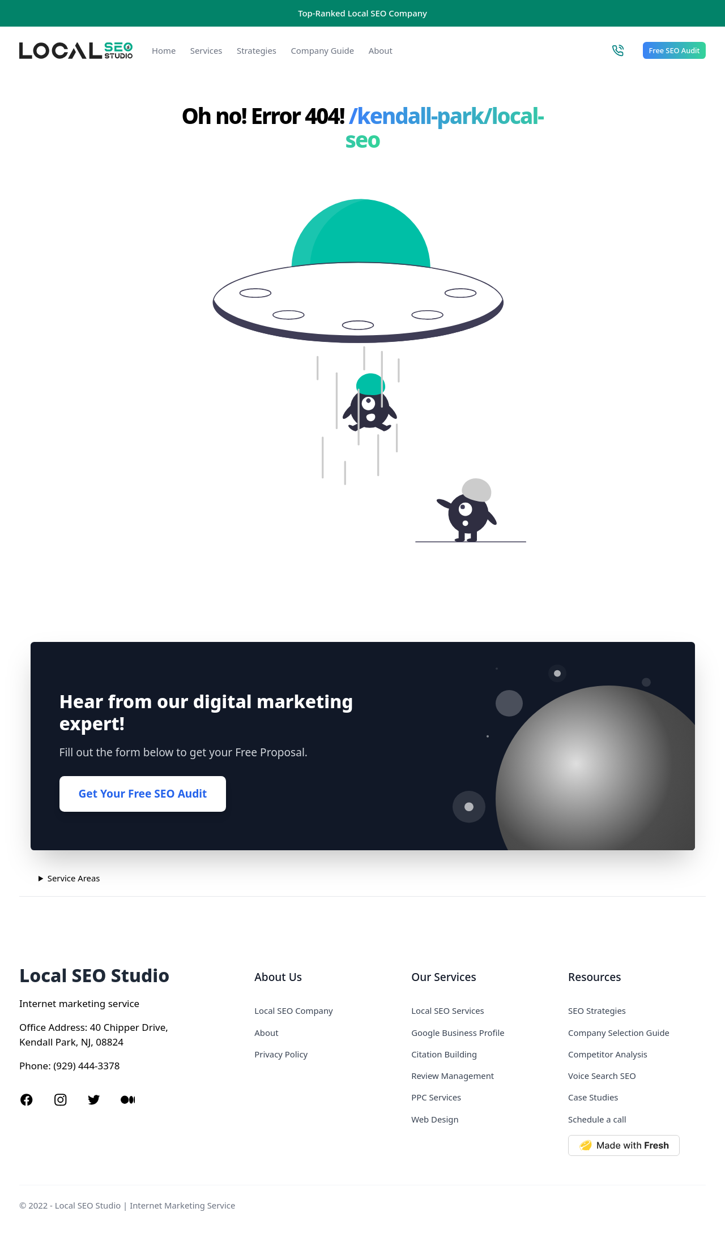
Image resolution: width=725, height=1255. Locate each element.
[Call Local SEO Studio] (618, 50)
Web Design (434, 1119)
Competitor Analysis (607, 1054)
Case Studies (593, 1097)
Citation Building (444, 1054)
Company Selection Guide (618, 1032)
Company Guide (322, 50)
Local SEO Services (447, 1010)
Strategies (256, 50)
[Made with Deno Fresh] (637, 1145)
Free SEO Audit (674, 50)
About (381, 50)
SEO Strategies (597, 1010)
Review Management (452, 1075)
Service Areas (74, 878)
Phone (33, 1065)
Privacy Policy (281, 1054)
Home (164, 50)
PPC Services (436, 1097)
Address (67, 1027)
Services (206, 50)
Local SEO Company (293, 1010)
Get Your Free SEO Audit (143, 793)
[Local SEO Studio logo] (76, 50)
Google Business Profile (457, 1032)
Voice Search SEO (602, 1075)
